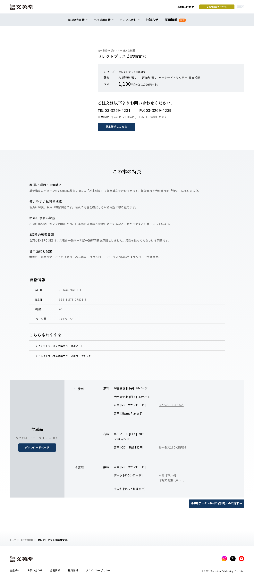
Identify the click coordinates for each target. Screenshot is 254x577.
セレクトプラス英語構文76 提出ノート (67, 345)
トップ (13, 539)
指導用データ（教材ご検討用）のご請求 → (214, 503)
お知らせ (153, 22)
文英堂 (25, 8)
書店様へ (15, 571)
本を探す (226, 8)
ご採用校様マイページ (187, 8)
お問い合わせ (156, 8)
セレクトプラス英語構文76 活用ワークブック (71, 356)
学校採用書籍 (29, 539)
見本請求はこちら (117, 126)
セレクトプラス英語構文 (134, 72)
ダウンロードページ (37, 447)
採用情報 (174, 22)
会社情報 (55, 571)
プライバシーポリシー (98, 571)
